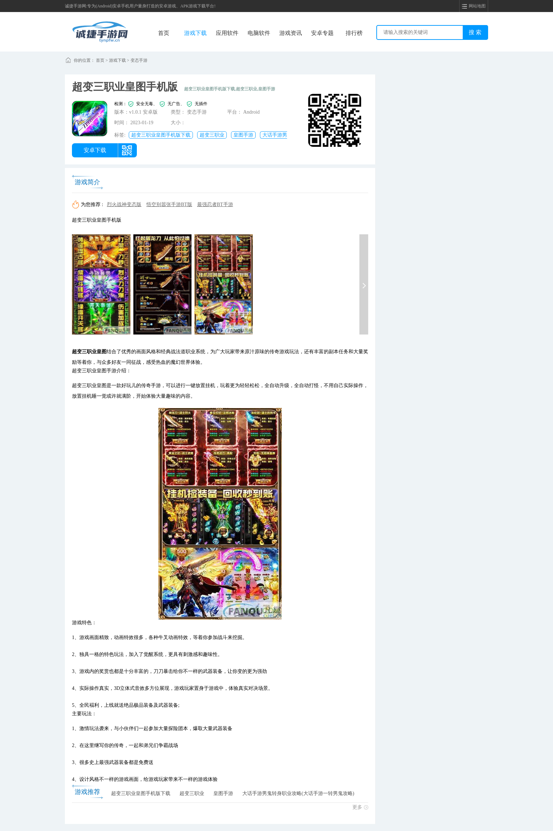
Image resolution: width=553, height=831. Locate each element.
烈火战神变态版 (124, 204)
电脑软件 (259, 33)
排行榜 (354, 33)
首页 (163, 33)
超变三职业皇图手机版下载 (160, 135)
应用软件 (227, 33)
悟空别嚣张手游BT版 (169, 204)
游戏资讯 (290, 33)
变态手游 (138, 60)
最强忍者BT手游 (215, 204)
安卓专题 (322, 33)
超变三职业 (212, 135)
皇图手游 (243, 135)
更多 (360, 807)
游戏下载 (195, 33)
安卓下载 (95, 150)
